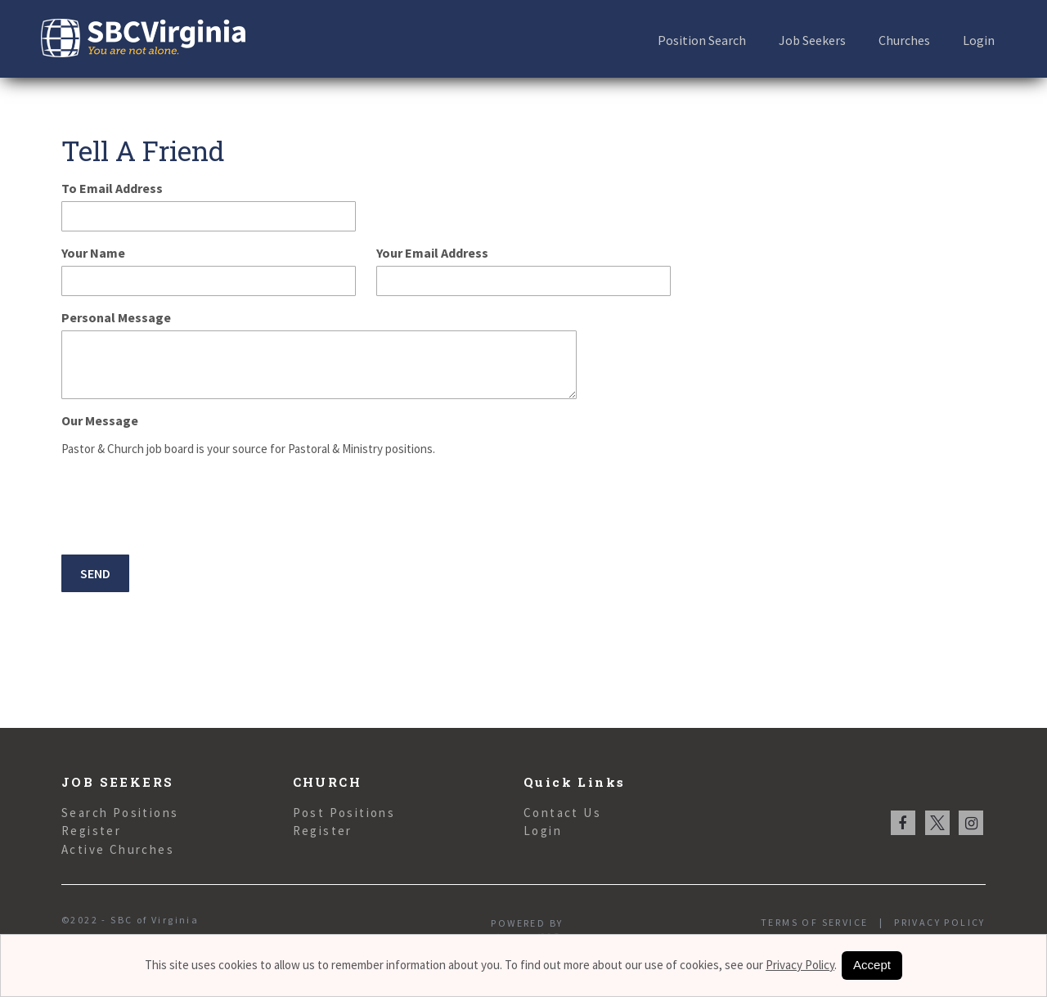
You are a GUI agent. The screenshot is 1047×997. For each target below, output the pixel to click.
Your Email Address (432, 253)
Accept (872, 965)
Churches (904, 40)
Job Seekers (812, 40)
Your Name (93, 253)
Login (979, 40)
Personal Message (116, 317)
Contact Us (562, 812)
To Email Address (112, 188)
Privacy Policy (934, 922)
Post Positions (344, 812)
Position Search (702, 40)
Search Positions (119, 812)
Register (91, 830)
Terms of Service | (822, 922)
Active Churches (117, 849)
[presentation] (185, 508)
